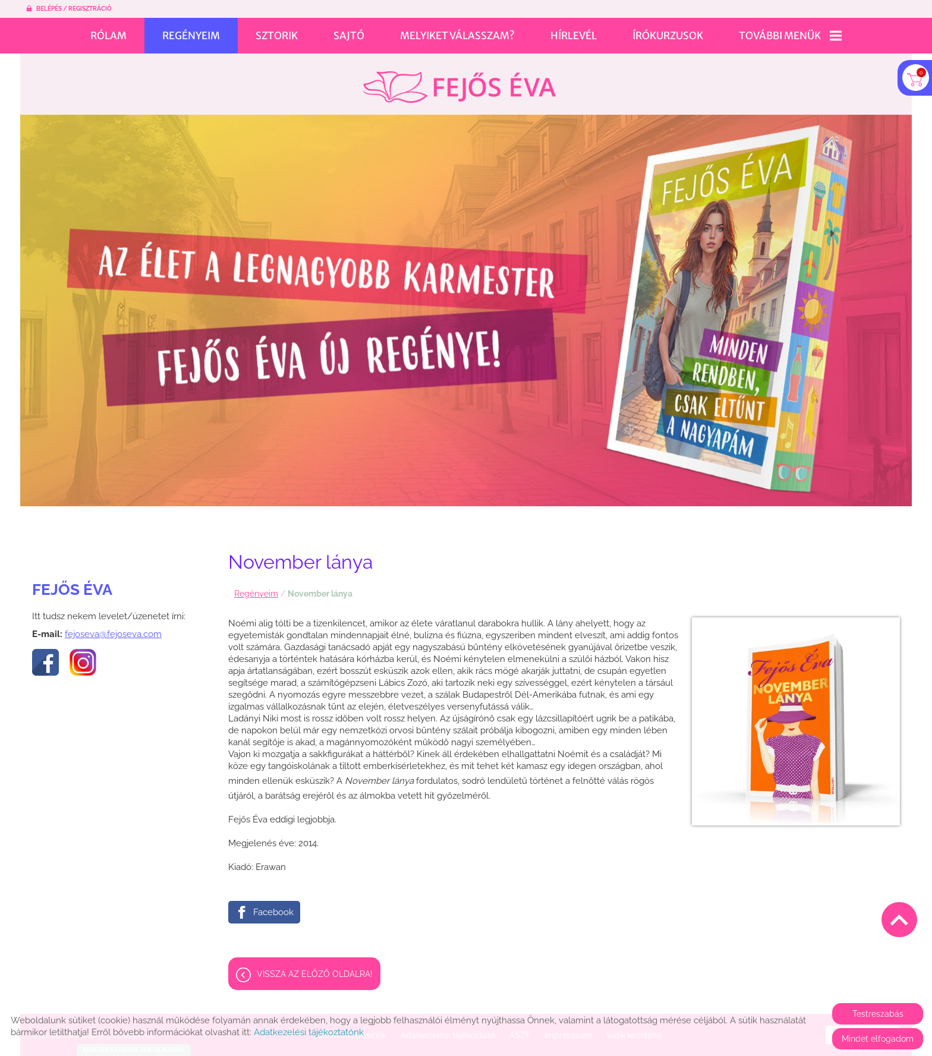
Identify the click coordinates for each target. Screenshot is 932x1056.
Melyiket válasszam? (457, 35)
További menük (790, 35)
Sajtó (348, 35)
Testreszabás (877, 1014)
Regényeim (191, 35)
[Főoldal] (459, 81)
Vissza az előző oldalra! (315, 968)
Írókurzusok (667, 35)
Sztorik (277, 35)
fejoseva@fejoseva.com (113, 628)
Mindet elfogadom (878, 1039)
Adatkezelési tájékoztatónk (309, 1032)
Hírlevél (573, 35)
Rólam (108, 35)
